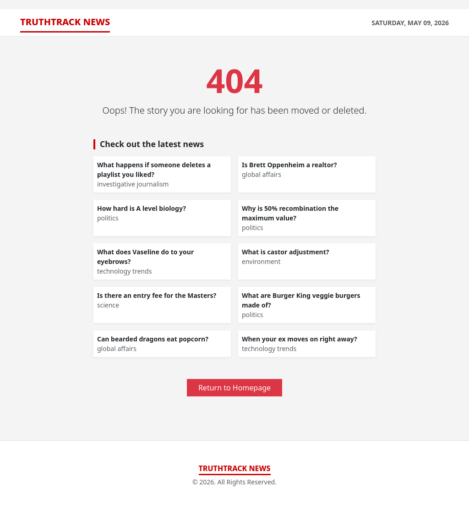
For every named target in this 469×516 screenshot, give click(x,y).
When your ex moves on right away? (299, 339)
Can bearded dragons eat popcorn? (152, 339)
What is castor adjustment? (285, 251)
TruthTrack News (65, 22)
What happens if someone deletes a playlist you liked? (154, 169)
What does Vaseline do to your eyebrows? (145, 256)
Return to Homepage (234, 388)
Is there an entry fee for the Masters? (156, 295)
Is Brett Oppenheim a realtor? (289, 164)
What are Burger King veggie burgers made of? (301, 300)
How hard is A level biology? (141, 208)
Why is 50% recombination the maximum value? (290, 213)
